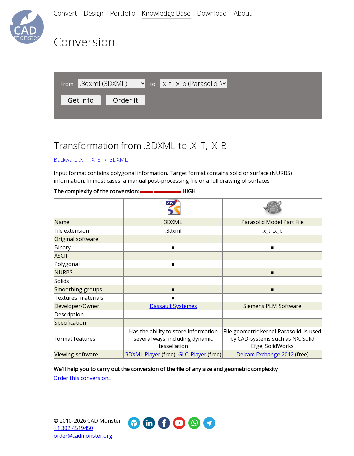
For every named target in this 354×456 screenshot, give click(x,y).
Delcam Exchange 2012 (265, 354)
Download (212, 13)
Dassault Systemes (173, 306)
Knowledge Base (166, 13)
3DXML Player (142, 354)
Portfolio (122, 13)
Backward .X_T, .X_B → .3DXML (91, 159)
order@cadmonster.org (83, 435)
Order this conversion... (82, 378)
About (243, 13)
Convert (65, 13)
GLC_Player (192, 354)
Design (94, 13)
